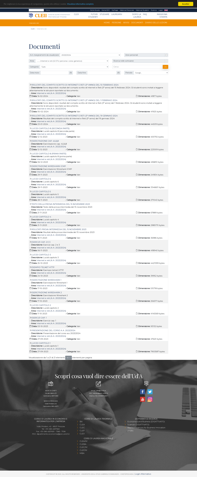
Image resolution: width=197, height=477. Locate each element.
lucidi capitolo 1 (41, 343)
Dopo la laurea (136, 15)
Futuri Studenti (93, 15)
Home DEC (106, 10)
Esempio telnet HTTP (42, 267)
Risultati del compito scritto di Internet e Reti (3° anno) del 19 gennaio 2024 (74, 116)
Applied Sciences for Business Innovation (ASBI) (146, 429)
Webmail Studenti (142, 10)
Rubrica (154, 10)
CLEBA (83, 444)
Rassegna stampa (162, 15)
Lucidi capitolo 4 (41, 217)
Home (107, 22)
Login (161, 10)
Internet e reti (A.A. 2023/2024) (51, 93)
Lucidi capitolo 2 (41, 305)
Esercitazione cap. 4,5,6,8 (45, 141)
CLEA (82, 424)
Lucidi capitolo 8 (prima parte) (48, 153)
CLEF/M (83, 450)
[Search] (36, 10)
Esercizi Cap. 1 (39, 318)
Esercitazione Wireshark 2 (46, 292)
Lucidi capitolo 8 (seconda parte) (50, 128)
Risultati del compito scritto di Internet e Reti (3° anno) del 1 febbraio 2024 (74, 100)
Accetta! (185, 4)
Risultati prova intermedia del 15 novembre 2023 (58, 229)
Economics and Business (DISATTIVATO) (146, 421)
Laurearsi (116, 14)
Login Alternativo (143, 474)
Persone (116, 22)
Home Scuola (95, 10)
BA (81, 421)
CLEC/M (83, 447)
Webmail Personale (127, 10)
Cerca (48, 10)
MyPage (115, 10)
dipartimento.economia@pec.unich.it (53, 434)
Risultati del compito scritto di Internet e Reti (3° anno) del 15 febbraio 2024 (74, 85)
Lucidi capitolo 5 (41, 191)
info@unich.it (101, 390)
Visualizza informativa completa (82, 4)
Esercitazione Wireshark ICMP (48, 166)
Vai (165, 67)
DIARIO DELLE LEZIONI (156, 22)
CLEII (76, 14)
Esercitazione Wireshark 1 (46, 280)
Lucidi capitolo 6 (41, 179)
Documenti (137, 22)
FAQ (145, 14)
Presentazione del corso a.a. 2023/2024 (53, 330)
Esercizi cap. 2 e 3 (40, 242)
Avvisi (126, 22)
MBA (82, 453)
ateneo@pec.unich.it (100, 393)
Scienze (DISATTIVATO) (138, 424)
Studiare (104, 14)
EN (166, 10)
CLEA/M (83, 441)
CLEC (82, 427)
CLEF (82, 430)
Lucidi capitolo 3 (41, 255)
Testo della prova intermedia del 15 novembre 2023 (60, 204)
